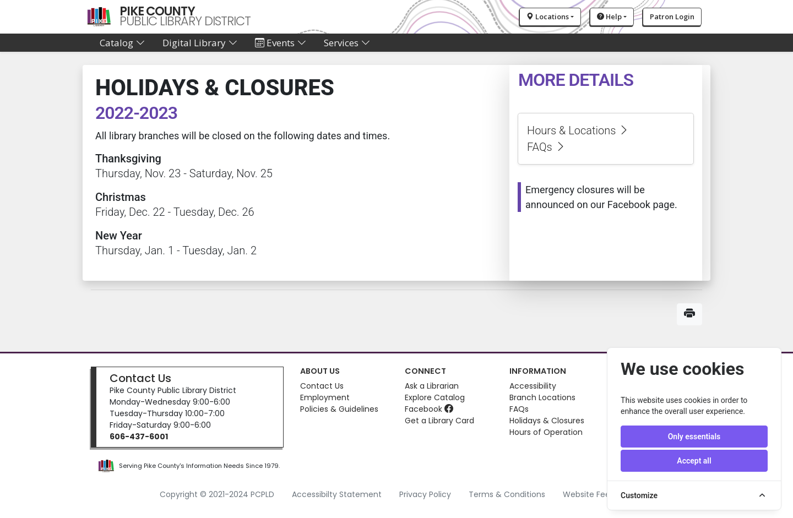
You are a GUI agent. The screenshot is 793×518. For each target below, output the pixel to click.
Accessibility (532, 385)
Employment (325, 397)
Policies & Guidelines (339, 409)
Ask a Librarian (432, 385)
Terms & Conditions (507, 494)
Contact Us (140, 378)
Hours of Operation (546, 432)
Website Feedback (598, 494)
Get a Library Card (439, 420)
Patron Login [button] (672, 16)
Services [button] (347, 42)
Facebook (429, 409)
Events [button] (280, 42)
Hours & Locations (578, 130)
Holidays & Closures (546, 420)
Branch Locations (542, 397)
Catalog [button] (122, 42)
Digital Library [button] (199, 42)
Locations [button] (547, 16)
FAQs (546, 147)
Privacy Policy (425, 494)
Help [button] (609, 16)
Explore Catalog (435, 397)
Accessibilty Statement (337, 494)
